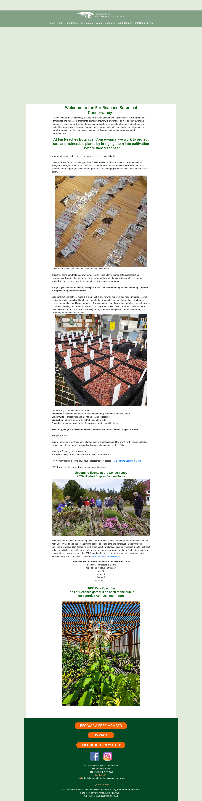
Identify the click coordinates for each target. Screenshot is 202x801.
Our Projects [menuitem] (86, 23)
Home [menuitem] (52, 23)
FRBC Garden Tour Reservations (107, 556)
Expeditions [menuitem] (71, 23)
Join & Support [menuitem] (124, 23)
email (79, 778)
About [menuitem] (60, 23)
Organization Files (101, 784)
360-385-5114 (101, 775)
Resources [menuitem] (109, 23)
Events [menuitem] (98, 23)
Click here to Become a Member (128, 461)
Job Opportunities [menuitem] (144, 23)
